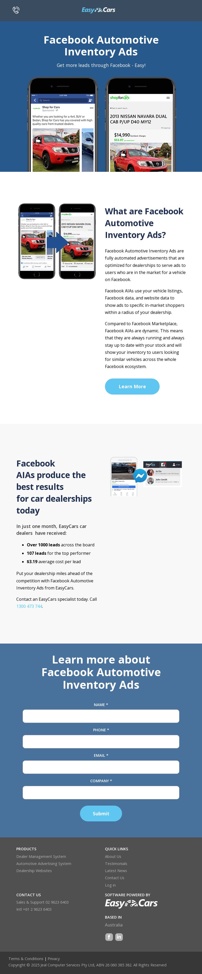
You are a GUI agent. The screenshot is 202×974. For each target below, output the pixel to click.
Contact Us (114, 877)
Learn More (132, 386)
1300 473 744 (29, 606)
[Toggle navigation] (182, 9)
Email (101, 755)
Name (101, 704)
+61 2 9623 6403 (37, 909)
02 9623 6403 (57, 902)
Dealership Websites (34, 870)
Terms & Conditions (25, 958)
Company (101, 780)
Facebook (109, 937)
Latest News (116, 870)
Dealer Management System (41, 856)
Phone (101, 729)
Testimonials (116, 863)
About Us (113, 856)
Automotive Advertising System (43, 863)
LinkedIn (118, 937)
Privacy (54, 958)
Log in (110, 885)
